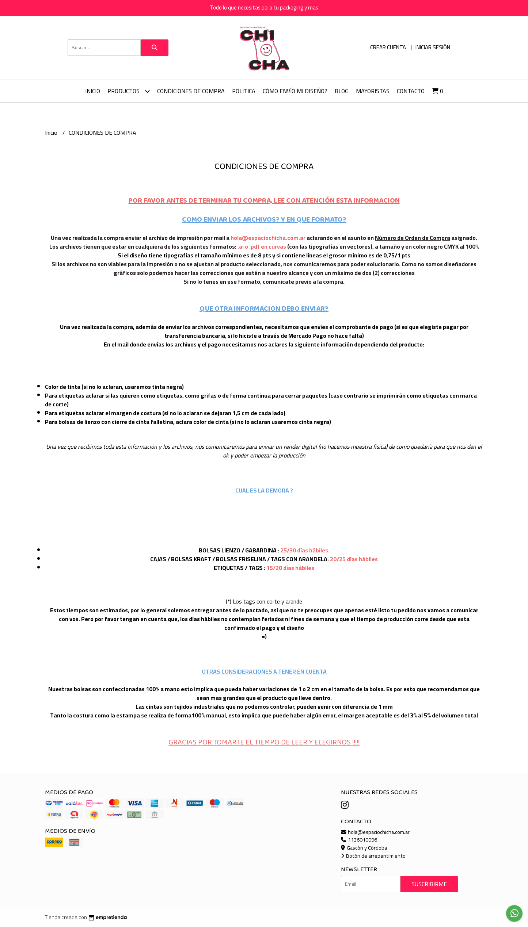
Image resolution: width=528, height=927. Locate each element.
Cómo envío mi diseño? (295, 90)
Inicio (92, 90)
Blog (342, 90)
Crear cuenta (388, 47)
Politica (243, 90)
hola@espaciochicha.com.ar (375, 832)
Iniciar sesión (432, 47)
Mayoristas (373, 90)
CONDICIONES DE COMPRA (191, 90)
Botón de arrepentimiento (373, 856)
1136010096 (359, 839)
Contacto (411, 90)
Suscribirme (429, 883)
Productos (128, 91)
